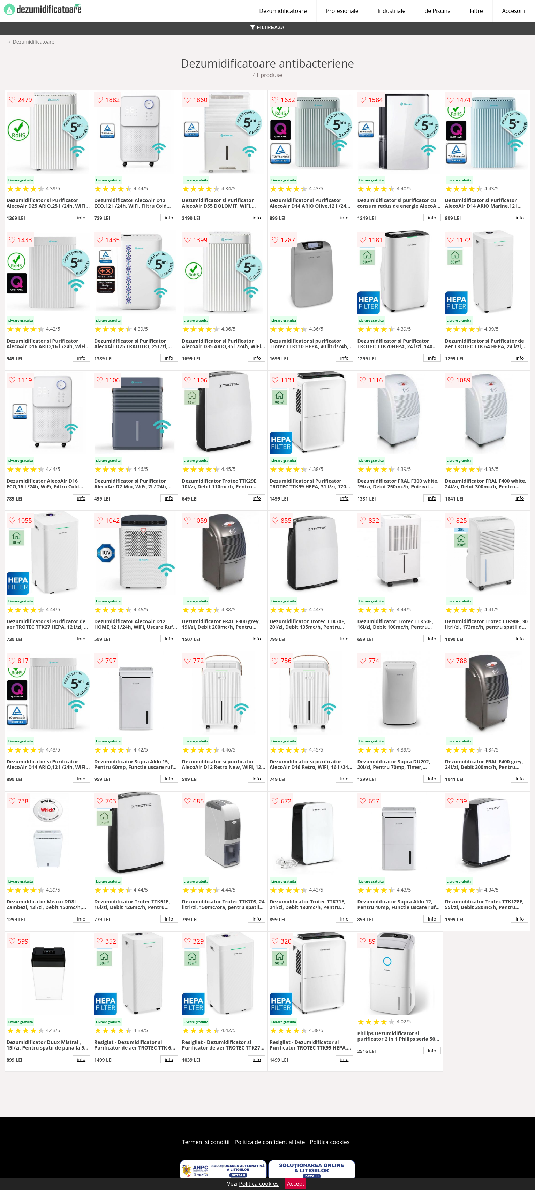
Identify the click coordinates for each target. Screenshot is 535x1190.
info (81, 217)
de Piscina (438, 11)
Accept (295, 1184)
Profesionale (342, 11)
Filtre (476, 11)
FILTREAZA (267, 27)
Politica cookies (330, 1142)
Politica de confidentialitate (270, 1142)
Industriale (392, 11)
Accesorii (513, 11)
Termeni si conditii (206, 1142)
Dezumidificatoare (283, 11)
